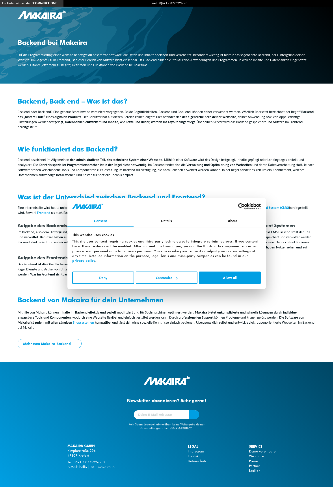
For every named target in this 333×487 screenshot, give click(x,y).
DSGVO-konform (180, 428)
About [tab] (233, 221)
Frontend (43, 213)
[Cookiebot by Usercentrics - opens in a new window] (241, 206)
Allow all (230, 277)
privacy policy (83, 260)
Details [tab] (166, 221)
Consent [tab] (100, 221)
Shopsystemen (83, 322)
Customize (167, 277)
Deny (103, 277)
